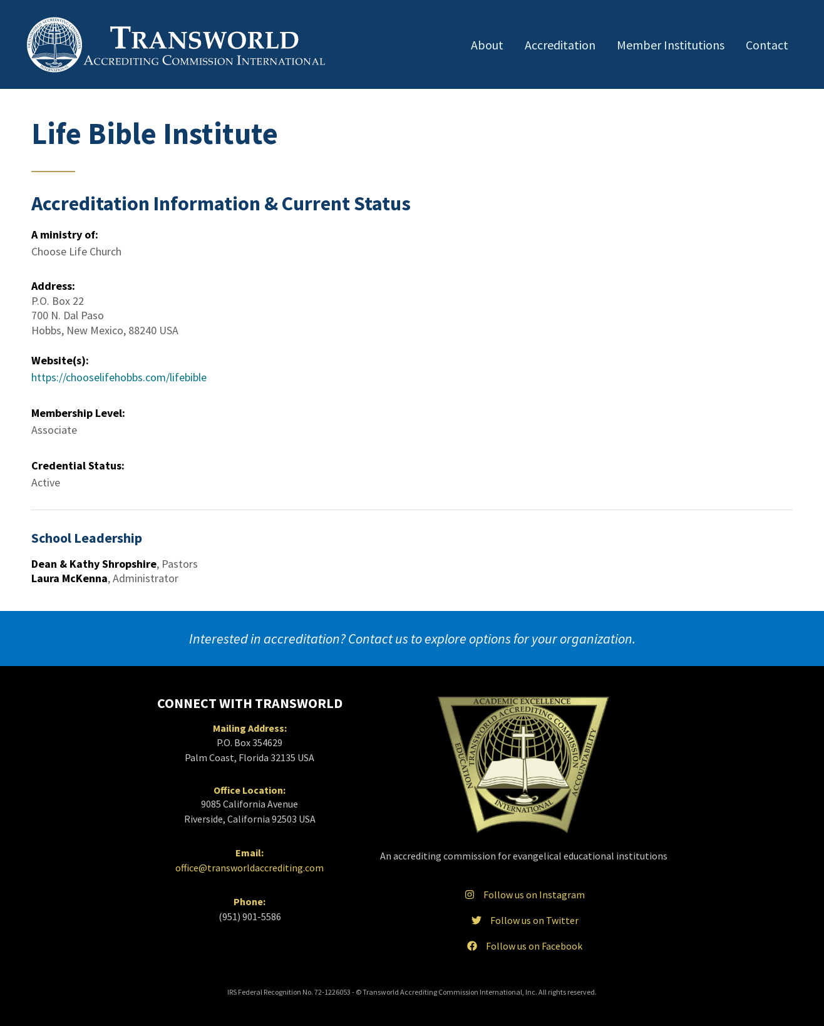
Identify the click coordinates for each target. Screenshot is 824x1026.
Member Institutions (670, 45)
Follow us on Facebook (523, 946)
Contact (767, 45)
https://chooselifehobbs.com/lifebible (119, 377)
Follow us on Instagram (523, 894)
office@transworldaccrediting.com (249, 867)
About (487, 45)
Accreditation (560, 45)
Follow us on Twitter (524, 920)
